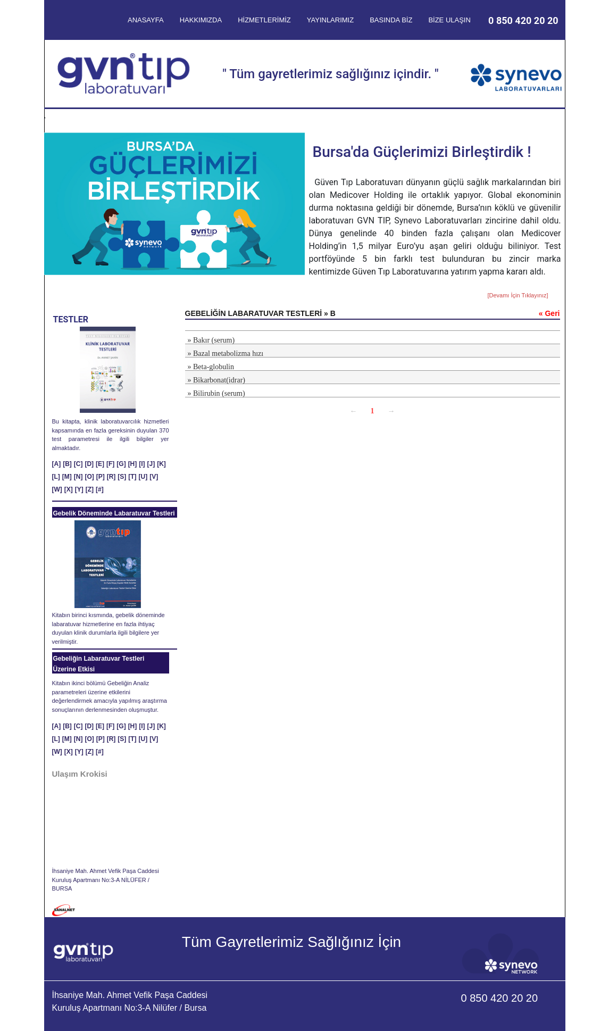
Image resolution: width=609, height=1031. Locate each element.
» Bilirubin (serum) (216, 393)
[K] (161, 464)
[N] (78, 476)
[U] (143, 476)
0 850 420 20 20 (523, 20)
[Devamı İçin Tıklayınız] (517, 295)
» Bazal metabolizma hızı (226, 353)
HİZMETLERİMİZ (264, 20)
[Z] (90, 489)
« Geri (549, 313)
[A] (56, 464)
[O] (89, 476)
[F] (110, 464)
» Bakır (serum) (211, 340)
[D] (89, 464)
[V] (153, 476)
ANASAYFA (146, 20)
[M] (67, 476)
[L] (56, 476)
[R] (111, 476)
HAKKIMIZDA (201, 20)
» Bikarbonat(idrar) (216, 380)
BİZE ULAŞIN (449, 20)
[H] (132, 464)
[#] (100, 489)
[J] (151, 464)
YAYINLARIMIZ (330, 20)
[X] (68, 489)
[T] (132, 476)
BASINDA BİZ (391, 20)
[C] (78, 464)
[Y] (79, 489)
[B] (67, 464)
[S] (122, 476)
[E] (100, 464)
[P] (100, 476)
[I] (142, 464)
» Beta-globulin (211, 367)
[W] (57, 489)
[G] (121, 464)
